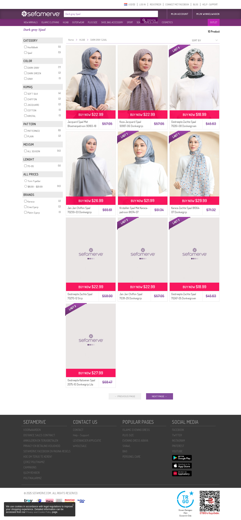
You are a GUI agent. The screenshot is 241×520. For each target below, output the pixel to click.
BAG (124, 451)
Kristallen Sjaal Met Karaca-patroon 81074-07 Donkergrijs (134, 212)
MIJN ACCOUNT (179, 14)
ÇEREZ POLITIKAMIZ (34, 462)
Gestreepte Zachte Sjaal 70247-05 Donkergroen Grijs (183, 298)
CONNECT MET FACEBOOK (177, 4)
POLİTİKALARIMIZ (32, 478)
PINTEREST (178, 446)
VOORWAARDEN (32, 429)
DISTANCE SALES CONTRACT (39, 435)
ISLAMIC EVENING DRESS (136, 429)
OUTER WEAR (78, 22)
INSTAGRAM (178, 440)
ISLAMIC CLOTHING (50, 22)
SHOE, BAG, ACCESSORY (112, 22)
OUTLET (213, 22)
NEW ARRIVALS (30, 22)
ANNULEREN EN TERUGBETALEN (40, 440)
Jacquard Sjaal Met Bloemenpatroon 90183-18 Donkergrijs (82, 126)
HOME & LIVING (151, 22)
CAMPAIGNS (29, 467)
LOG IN (142, 4)
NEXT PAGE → (159, 396)
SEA (138, 22)
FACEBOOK (178, 429)
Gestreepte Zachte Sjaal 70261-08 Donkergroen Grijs (183, 126)
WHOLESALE (80, 446)
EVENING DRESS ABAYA (135, 440)
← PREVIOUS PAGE (125, 396)
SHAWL (126, 446)
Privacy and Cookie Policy (38, 512)
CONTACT (78, 429)
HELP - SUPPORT (210, 4)
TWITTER (177, 435)
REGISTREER (155, 4)
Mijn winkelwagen (208, 14)
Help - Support (81, 435)
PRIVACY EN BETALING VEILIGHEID (41, 446)
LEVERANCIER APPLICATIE (87, 440)
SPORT (130, 22)
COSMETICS (167, 22)
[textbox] (102, 14)
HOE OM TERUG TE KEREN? (37, 456)
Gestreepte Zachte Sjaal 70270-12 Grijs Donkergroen (80, 298)
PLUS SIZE (92, 22)
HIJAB (65, 22)
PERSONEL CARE (131, 456)
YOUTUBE (177, 451)
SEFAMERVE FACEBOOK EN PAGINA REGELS (47, 451)
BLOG (195, 4)
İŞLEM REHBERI (31, 472)
